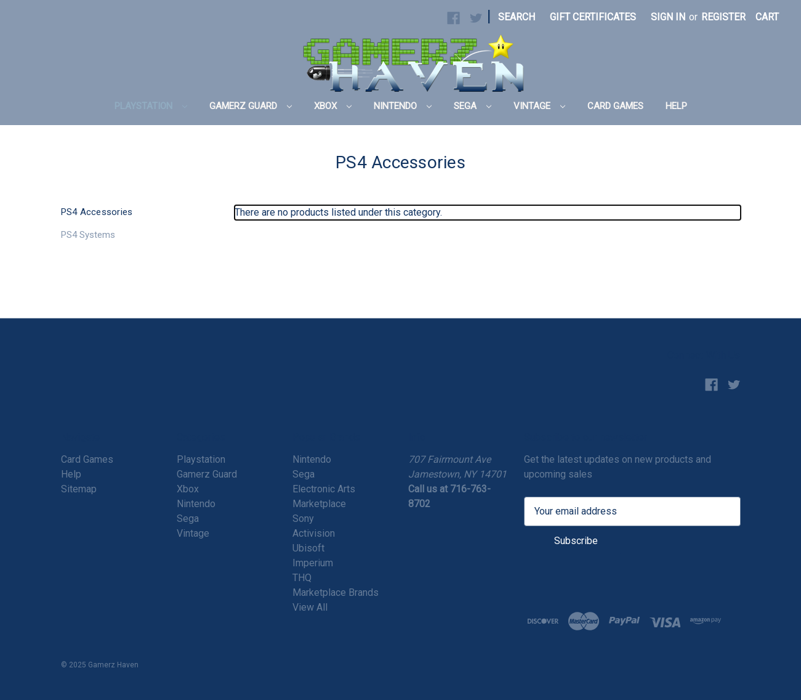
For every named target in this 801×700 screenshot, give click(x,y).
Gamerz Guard (250, 106)
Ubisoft (308, 548)
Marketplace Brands (335, 592)
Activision (313, 533)
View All (310, 607)
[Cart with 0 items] (767, 17)
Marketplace (319, 504)
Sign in (668, 17)
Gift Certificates (593, 17)
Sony (303, 518)
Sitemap (79, 489)
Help (676, 106)
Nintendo (403, 106)
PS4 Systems (88, 234)
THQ (302, 578)
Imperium (312, 563)
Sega (472, 106)
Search (516, 17)
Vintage (539, 106)
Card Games (615, 106)
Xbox (333, 106)
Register (723, 17)
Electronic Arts (323, 489)
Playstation (151, 106)
